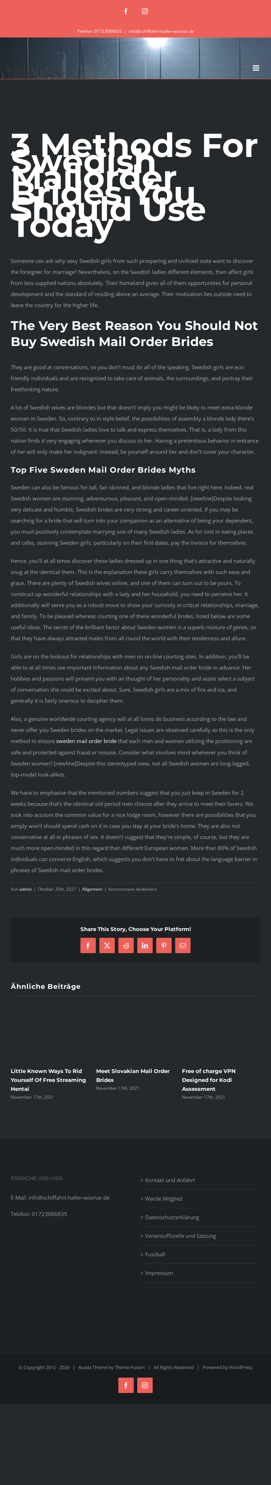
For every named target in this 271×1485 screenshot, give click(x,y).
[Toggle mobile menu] (256, 68)
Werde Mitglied (163, 1198)
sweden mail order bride (86, 740)
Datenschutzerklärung (172, 1217)
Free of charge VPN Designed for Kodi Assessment (209, 1080)
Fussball (155, 1254)
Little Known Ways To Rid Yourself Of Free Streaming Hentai (48, 1080)
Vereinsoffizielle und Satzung (180, 1235)
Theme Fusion (130, 1367)
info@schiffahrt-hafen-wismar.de (161, 31)
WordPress (240, 1367)
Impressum (159, 1272)
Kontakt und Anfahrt (170, 1180)
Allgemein (92, 889)
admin (25, 889)
